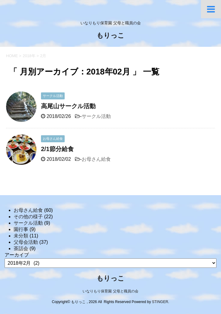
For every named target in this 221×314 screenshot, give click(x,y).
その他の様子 (28, 216)
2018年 (29, 55)
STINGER (160, 302)
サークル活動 (96, 116)
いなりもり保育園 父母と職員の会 (110, 291)
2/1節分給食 (57, 149)
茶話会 (21, 248)
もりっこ (110, 36)
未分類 (21, 235)
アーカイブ (17, 254)
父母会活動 (26, 242)
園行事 (21, 229)
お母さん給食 (96, 159)
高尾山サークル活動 (68, 106)
